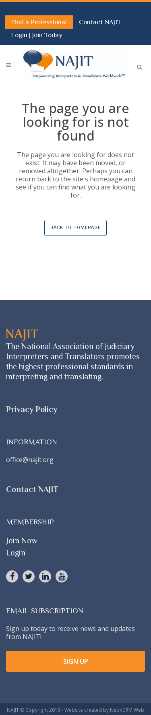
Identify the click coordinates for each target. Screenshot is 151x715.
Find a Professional (39, 22)
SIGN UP (75, 661)
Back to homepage (75, 227)
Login (20, 35)
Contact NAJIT (100, 22)
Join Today (47, 35)
